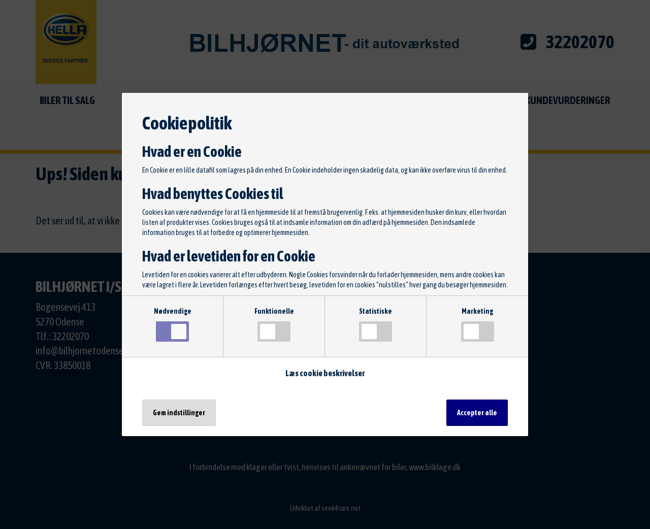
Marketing (477, 324)
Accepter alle (477, 413)
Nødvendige (172, 324)
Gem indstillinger (179, 413)
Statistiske (375, 324)
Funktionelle (274, 324)
